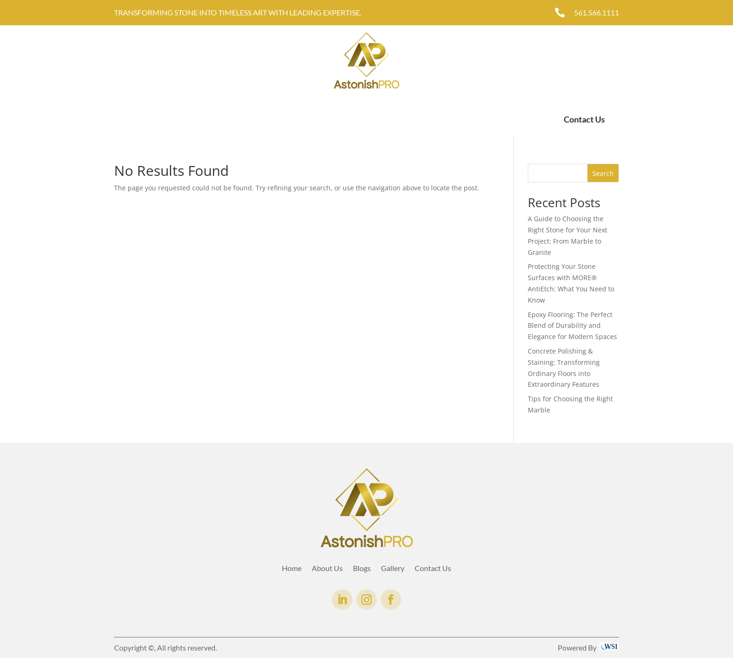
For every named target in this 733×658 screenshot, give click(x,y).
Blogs (362, 568)
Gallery (242, 119)
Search (603, 173)
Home (124, 119)
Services (198, 119)
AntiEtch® (282, 119)
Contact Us (584, 119)
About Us (159, 119)
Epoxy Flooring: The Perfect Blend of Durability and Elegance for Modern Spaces (572, 325)
